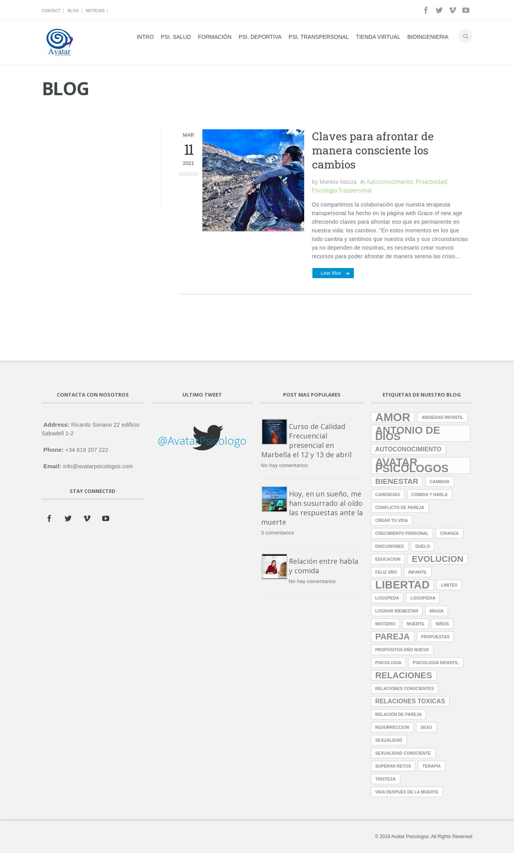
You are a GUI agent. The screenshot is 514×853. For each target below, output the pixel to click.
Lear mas (331, 273)
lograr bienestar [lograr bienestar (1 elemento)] (396, 611)
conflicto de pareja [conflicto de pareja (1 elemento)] (399, 507)
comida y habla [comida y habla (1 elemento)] (429, 494)
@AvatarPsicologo (202, 440)
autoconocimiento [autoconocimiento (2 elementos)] (408, 449)
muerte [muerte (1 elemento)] (415, 623)
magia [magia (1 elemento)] (436, 611)
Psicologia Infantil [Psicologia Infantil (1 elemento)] (435, 662)
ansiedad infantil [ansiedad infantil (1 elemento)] (443, 417)
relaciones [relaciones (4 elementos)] (403, 675)
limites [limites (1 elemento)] (449, 585)
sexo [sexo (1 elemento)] (426, 727)
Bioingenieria (427, 37)
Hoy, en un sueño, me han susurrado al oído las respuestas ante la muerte (312, 508)
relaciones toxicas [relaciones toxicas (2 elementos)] (410, 701)
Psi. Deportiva (259, 37)
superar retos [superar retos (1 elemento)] (393, 766)
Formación (215, 37)
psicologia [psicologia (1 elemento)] (388, 662)
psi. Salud (176, 37)
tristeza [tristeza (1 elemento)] (385, 779)
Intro (145, 37)
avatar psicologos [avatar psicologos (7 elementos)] (412, 465)
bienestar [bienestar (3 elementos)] (396, 481)
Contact (51, 11)
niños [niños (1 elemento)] (442, 623)
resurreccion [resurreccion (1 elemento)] (392, 727)
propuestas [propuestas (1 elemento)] (435, 636)
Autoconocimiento (389, 181)
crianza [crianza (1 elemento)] (449, 533)
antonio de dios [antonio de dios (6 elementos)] (407, 433)
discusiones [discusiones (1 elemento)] (389, 546)
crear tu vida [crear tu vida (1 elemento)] (391, 520)
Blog (73, 11)
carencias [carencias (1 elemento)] (387, 494)
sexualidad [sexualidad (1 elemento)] (388, 740)
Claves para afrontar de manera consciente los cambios (373, 150)
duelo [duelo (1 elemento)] (422, 546)
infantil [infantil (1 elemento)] (417, 572)
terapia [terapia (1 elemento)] (431, 766)
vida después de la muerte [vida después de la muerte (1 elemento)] (406, 792)
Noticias (95, 11)
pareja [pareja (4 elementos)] (392, 636)
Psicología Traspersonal (342, 190)
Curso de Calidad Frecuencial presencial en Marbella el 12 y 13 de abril (306, 440)
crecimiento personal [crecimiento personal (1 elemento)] (402, 533)
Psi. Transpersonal (319, 37)
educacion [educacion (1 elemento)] (388, 559)
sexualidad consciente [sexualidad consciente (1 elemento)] (403, 753)
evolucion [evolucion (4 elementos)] (438, 559)
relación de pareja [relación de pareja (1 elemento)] (398, 714)
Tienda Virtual (378, 37)
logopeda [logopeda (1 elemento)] (387, 598)
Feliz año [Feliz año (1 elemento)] (386, 572)
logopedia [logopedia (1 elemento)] (422, 598)
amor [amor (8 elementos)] (393, 417)
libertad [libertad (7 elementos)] (402, 585)
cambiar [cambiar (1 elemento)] (439, 481)
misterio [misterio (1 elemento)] (385, 623)
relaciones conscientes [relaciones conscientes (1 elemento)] (404, 688)
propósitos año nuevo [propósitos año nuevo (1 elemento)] (402, 649)
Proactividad (431, 181)
